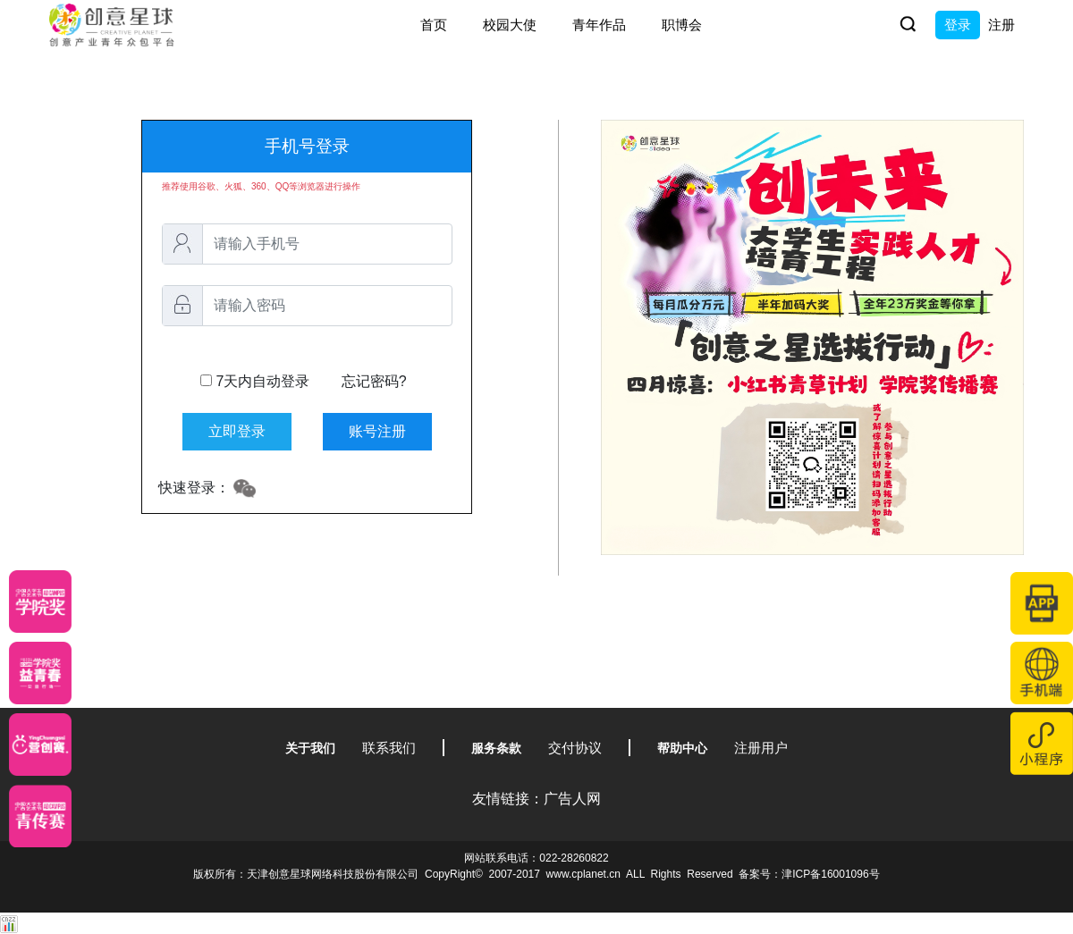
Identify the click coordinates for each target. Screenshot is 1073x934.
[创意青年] (40, 816)
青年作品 (599, 24)
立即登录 (237, 431)
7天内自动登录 (303, 381)
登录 (957, 24)
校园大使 (509, 24)
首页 (433, 24)
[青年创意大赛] (40, 673)
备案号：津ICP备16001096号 (809, 874)
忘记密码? (374, 381)
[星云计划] (40, 601)
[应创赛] (40, 744)
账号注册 (377, 431)
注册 (1001, 24)
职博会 (682, 24)
